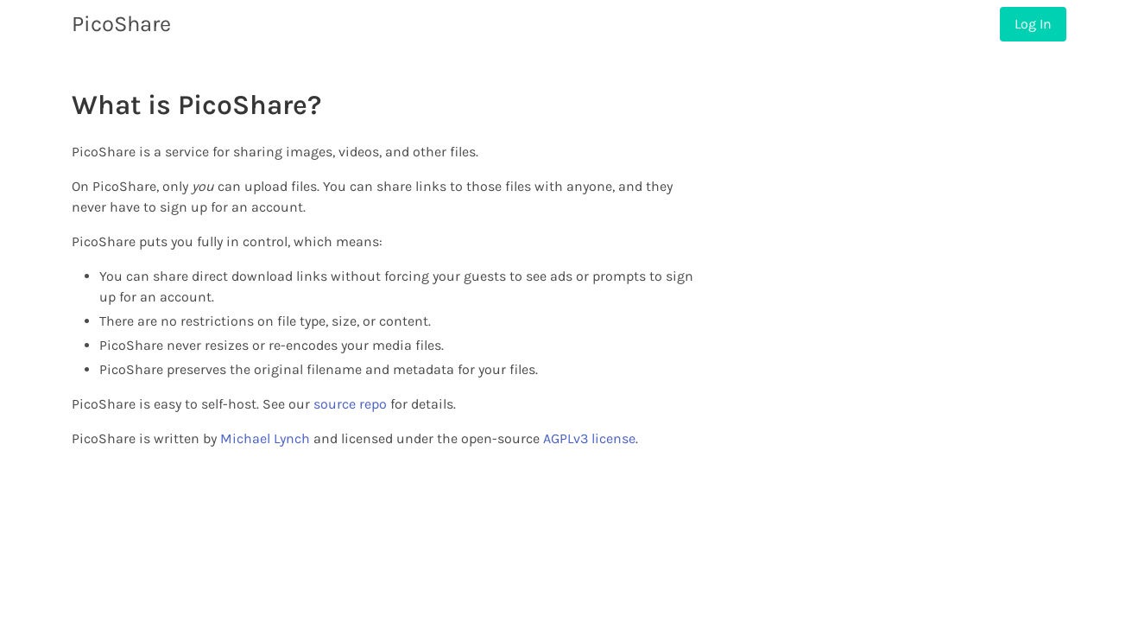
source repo (350, 404)
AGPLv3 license (589, 438)
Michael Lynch (265, 438)
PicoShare (121, 23)
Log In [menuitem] (1033, 24)
